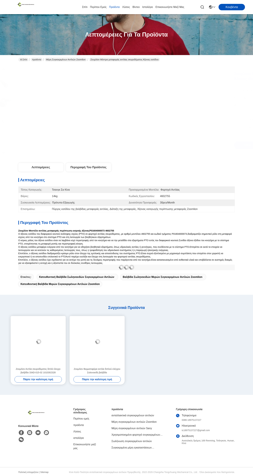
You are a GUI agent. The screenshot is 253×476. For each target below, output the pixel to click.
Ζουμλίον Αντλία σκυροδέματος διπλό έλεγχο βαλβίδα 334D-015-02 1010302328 (38, 371)
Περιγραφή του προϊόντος (89, 167)
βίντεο (136, 7)
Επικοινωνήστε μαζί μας (169, 7)
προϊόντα (114, 7)
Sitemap (44, 472)
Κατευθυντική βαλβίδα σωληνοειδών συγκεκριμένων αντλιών (76, 277)
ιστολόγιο (147, 7)
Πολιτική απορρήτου (28, 472)
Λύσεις (126, 7)
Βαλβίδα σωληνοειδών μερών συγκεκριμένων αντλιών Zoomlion (162, 277)
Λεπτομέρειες (41, 167)
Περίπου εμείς (98, 7)
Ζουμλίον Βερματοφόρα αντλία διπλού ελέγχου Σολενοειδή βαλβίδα (97, 371)
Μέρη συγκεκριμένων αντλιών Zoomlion (66, 59)
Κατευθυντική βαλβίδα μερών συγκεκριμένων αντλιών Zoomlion (60, 284)
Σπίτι (84, 7)
